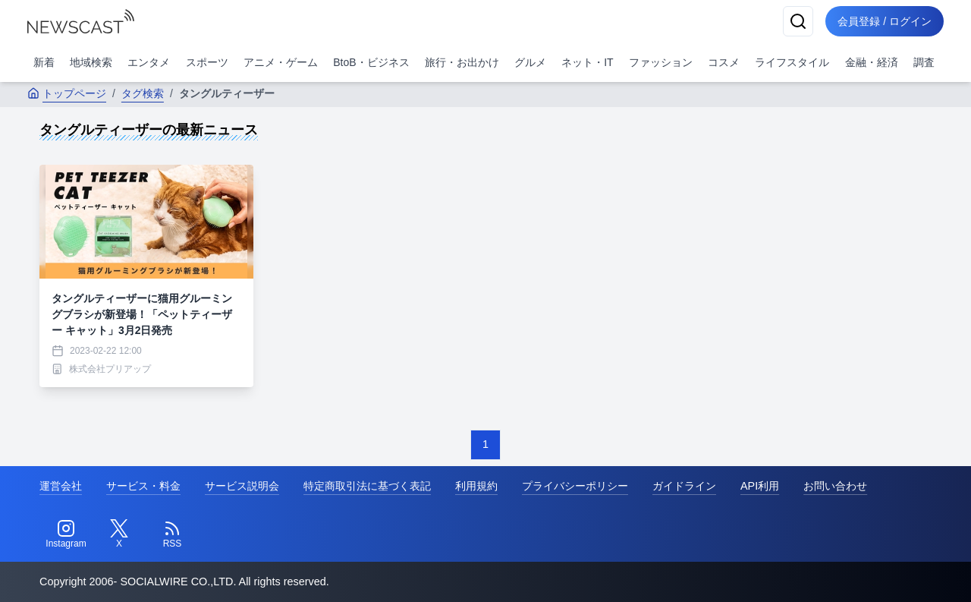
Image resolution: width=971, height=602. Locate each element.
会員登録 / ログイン (884, 21)
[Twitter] (119, 534)
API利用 (759, 486)
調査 (924, 62)
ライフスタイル (792, 62)
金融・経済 (871, 62)
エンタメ (148, 62)
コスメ (724, 62)
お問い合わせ (835, 486)
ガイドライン (684, 486)
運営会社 (60, 486)
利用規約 (476, 486)
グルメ (530, 62)
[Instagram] (66, 534)
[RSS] (172, 534)
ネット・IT (587, 62)
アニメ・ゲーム (281, 62)
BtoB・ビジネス (371, 62)
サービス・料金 (143, 486)
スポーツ (207, 62)
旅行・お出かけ (462, 62)
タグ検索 (142, 93)
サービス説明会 (242, 486)
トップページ (66, 93)
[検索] (798, 21)
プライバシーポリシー (575, 486)
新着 (44, 62)
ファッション (661, 62)
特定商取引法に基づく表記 (367, 486)
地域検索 (91, 62)
